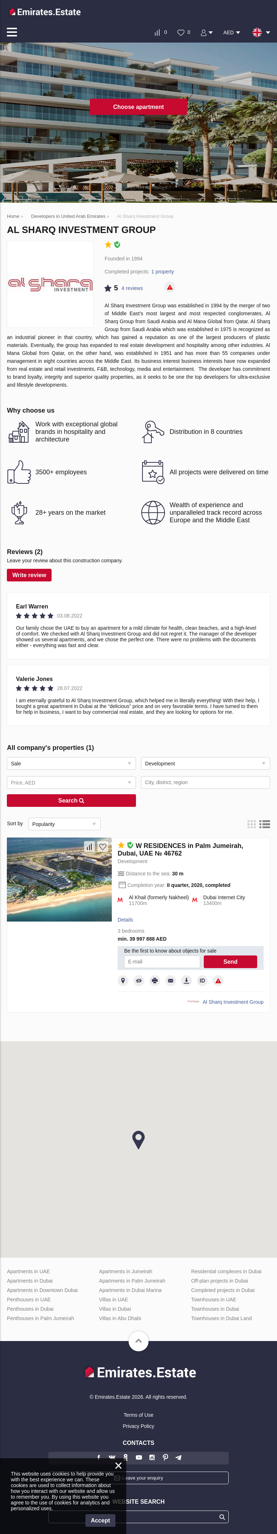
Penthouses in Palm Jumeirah (40, 1318)
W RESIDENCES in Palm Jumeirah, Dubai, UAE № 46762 (180, 849)
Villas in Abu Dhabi (120, 1318)
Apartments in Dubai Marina (130, 1290)
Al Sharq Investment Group (233, 1002)
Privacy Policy (138, 1426)
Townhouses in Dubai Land (221, 1318)
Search (71, 800)
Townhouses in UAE (213, 1299)
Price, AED (23, 783)
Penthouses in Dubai (30, 1309)
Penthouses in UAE (28, 1299)
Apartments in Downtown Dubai (42, 1290)
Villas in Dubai (115, 1309)
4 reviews (132, 288)
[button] (138, 1140)
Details (125, 920)
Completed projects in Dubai (223, 1290)
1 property (162, 271)
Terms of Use (138, 1415)
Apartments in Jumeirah (126, 1271)
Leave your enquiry (142, 1478)
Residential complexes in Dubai (226, 1271)
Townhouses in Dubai (215, 1309)
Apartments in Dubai (30, 1281)
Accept (100, 1520)
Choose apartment (138, 107)
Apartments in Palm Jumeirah (132, 1281)
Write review (29, 575)
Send (231, 962)
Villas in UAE (113, 1299)
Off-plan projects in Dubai (219, 1281)
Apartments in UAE (28, 1271)
